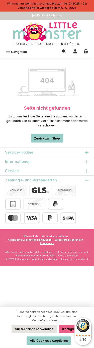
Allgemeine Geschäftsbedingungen (30, 239)
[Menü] (16, 52)
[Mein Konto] (75, 52)
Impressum (47, 243)
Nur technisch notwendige (34, 329)
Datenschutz (30, 236)
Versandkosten (69, 252)
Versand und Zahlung (55, 236)
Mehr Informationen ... (47, 320)
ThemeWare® (80, 259)
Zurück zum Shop (47, 138)
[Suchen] (64, 52)
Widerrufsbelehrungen (69, 239)
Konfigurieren (72, 329)
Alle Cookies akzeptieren (49, 340)
